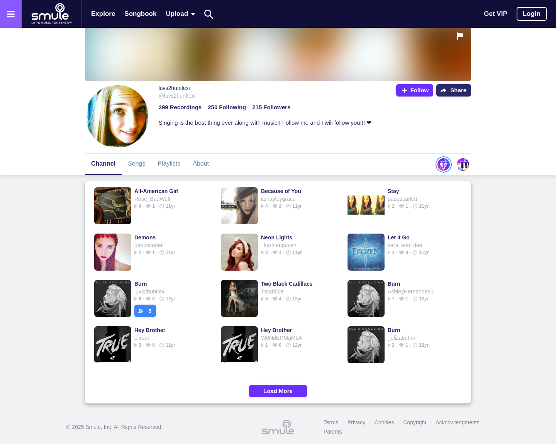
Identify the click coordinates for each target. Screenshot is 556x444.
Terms (331, 422)
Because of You (281, 191)
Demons (145, 237)
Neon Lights (276, 237)
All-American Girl (156, 191)
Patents (333, 432)
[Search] (209, 14)
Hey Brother (149, 330)
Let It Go (399, 237)
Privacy (356, 422)
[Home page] (51, 14)
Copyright (414, 422)
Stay (393, 191)
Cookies (384, 422)
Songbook (140, 13)
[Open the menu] (11, 14)
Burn (140, 284)
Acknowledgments (458, 422)
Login (532, 13)
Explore (103, 13)
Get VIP (495, 13)
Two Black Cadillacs (287, 284)
